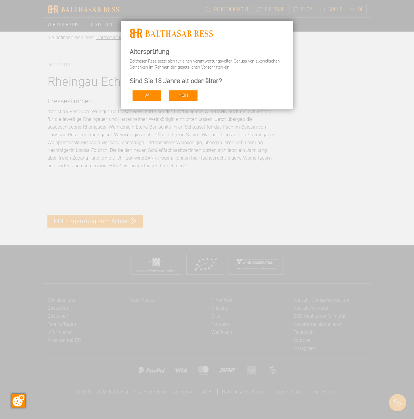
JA (147, 95)
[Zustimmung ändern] (18, 401)
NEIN (183, 95)
